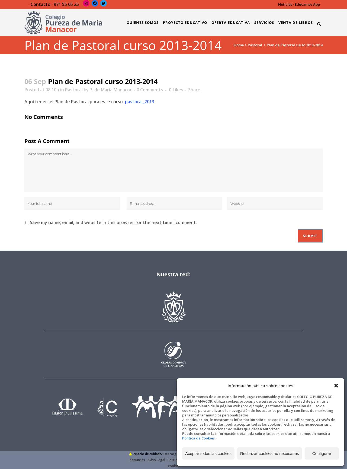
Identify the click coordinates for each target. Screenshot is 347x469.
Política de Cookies (198, 438)
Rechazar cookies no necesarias (269, 453)
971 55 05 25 (66, 4)
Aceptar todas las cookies (208, 453)
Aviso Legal (156, 460)
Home (239, 45)
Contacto (40, 4)
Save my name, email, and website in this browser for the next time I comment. (113, 222)
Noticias (285, 4)
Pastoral (255, 45)
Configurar (321, 453)
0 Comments (150, 90)
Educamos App (307, 4)
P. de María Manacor (110, 90)
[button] (336, 385)
